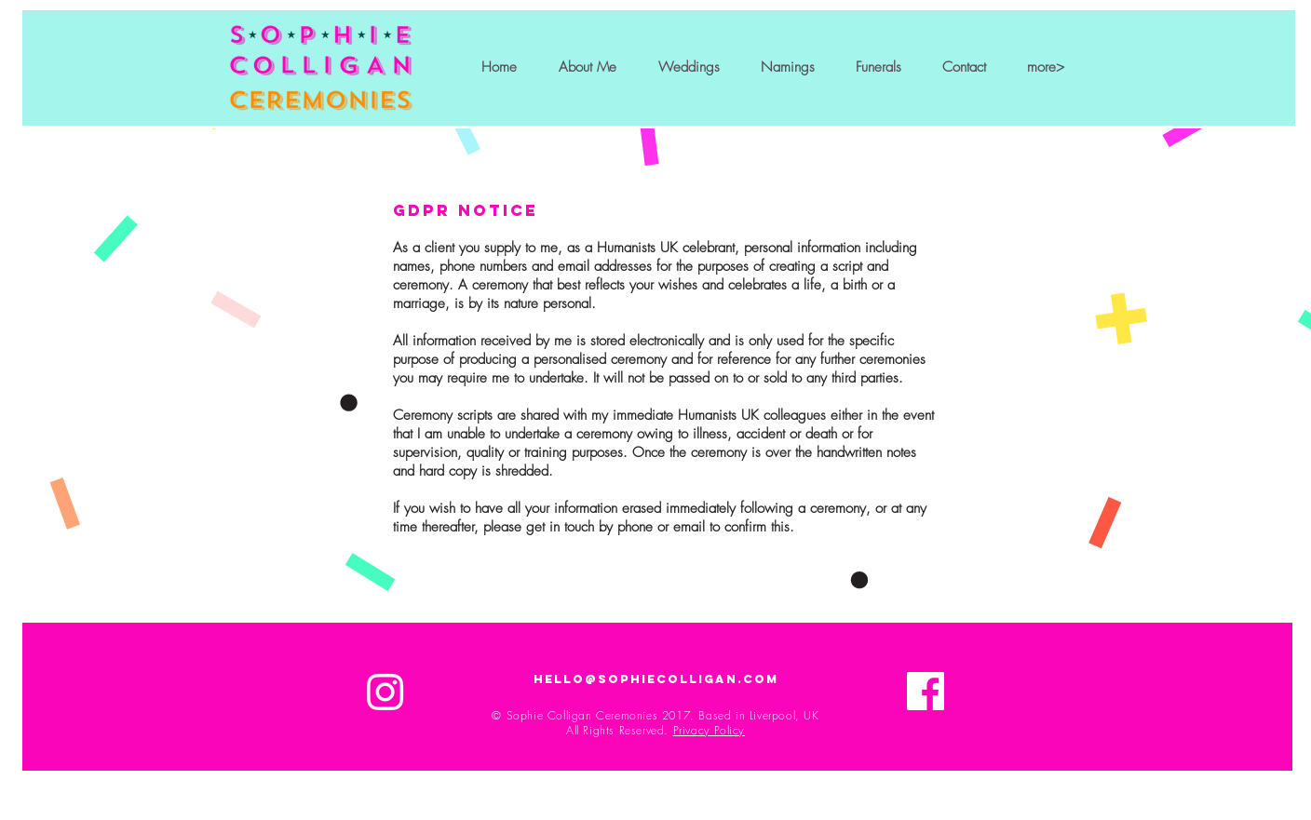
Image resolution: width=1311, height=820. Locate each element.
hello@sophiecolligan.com (656, 679)
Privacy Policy (709, 730)
